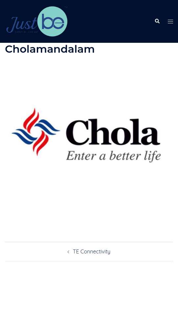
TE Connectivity (91, 251)
